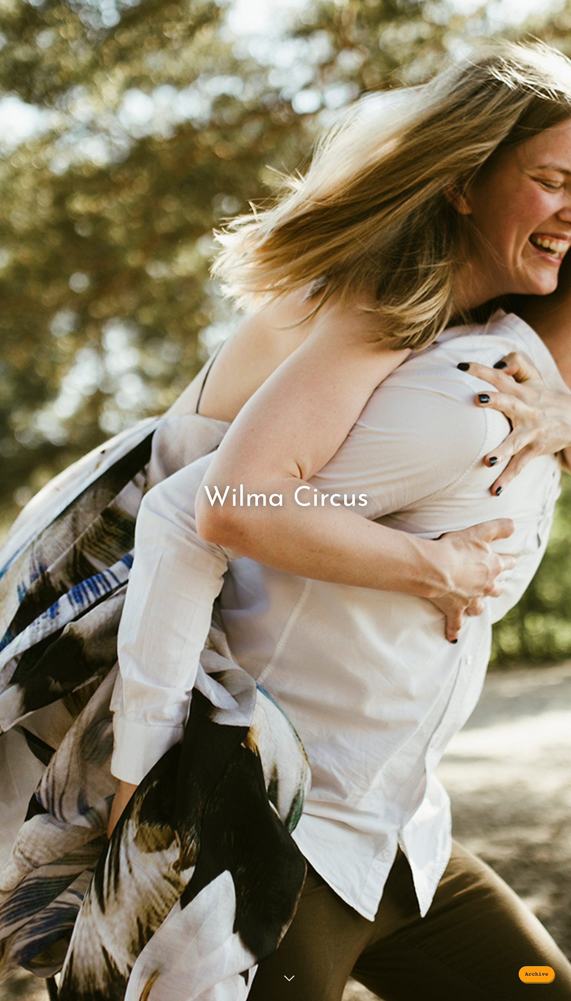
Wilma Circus (285, 498)
